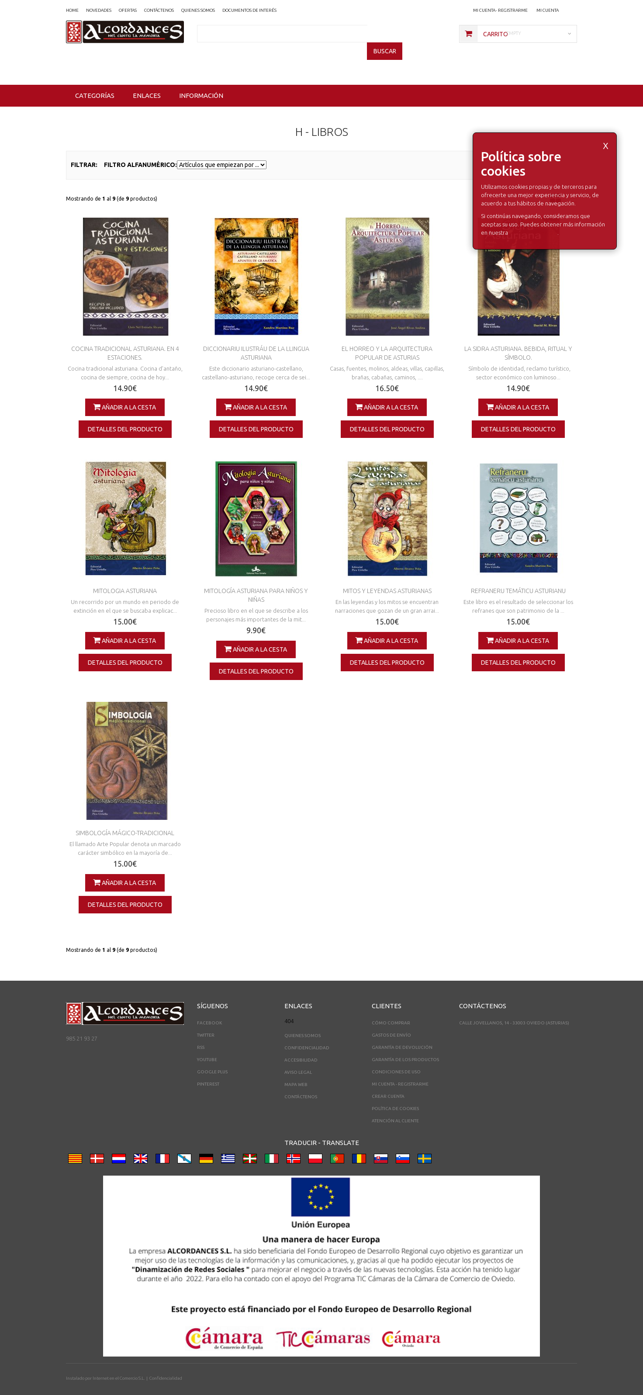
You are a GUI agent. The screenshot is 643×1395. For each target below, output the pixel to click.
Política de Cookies (533, 220)
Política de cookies (395, 1096)
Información (201, 83)
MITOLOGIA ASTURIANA (125, 578)
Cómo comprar (391, 1010)
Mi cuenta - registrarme (500, 10)
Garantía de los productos (405, 1047)
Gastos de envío (391, 1022)
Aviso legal (298, 1060)
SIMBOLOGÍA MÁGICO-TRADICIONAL (125, 820)
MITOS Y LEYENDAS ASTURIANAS (387, 578)
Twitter (205, 1022)
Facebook (209, 1010)
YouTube (207, 1047)
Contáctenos (300, 1084)
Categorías (94, 83)
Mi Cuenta (547, 10)
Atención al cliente (395, 1108)
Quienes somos (302, 1023)
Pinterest (208, 1071)
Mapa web (296, 1072)
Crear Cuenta (388, 1084)
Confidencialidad (306, 1035)
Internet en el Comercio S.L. (119, 1366)
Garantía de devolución (402, 1035)
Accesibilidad (301, 1047)
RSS (200, 1035)
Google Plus (212, 1059)
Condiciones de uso (396, 1059)
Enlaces (147, 83)
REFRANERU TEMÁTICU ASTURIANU (518, 578)
